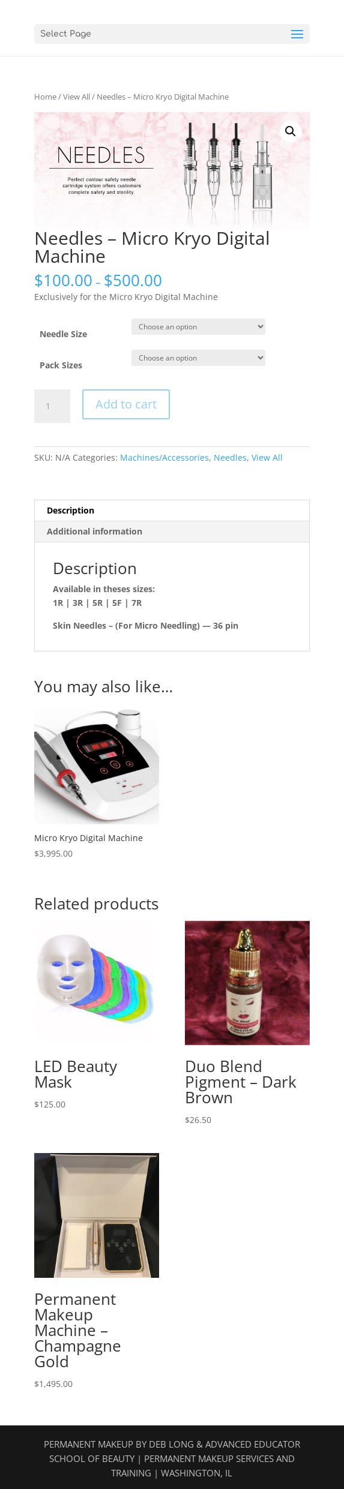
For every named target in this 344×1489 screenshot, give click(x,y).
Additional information (94, 531)
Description (70, 510)
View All (76, 96)
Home (45, 96)
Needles (230, 457)
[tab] (172, 510)
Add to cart (126, 404)
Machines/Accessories (164, 457)
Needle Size (63, 334)
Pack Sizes (61, 365)
